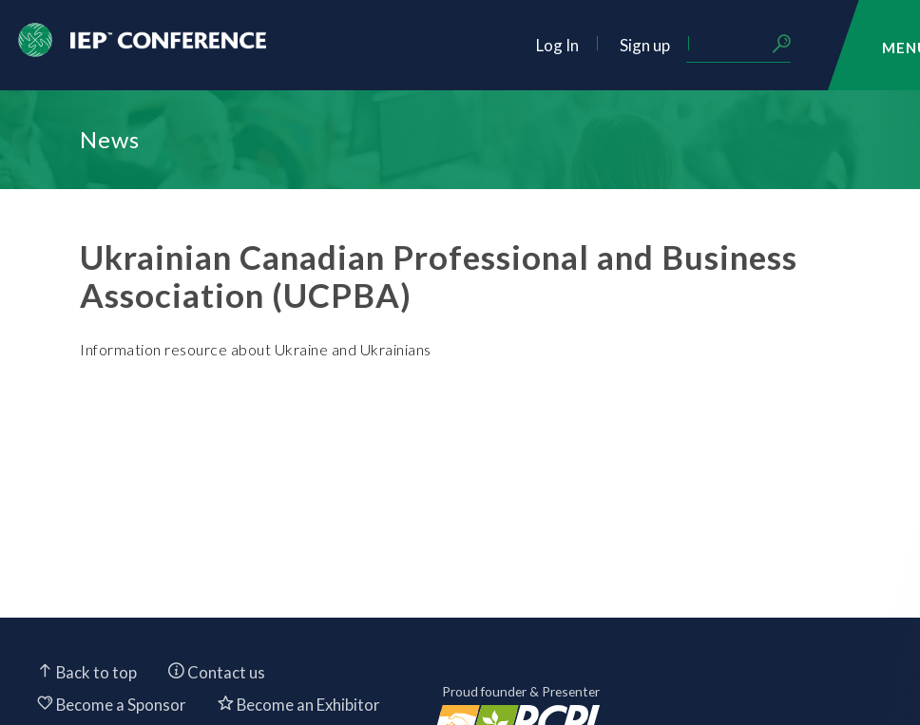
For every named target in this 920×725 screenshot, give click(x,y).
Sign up (645, 45)
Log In (557, 45)
